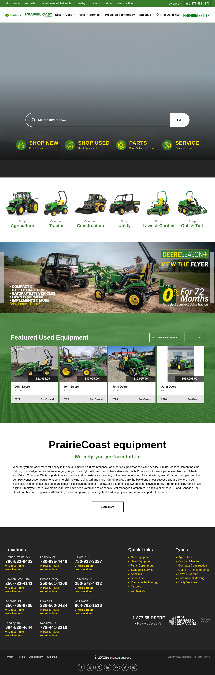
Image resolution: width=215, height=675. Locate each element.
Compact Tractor (189, 561)
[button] (2, 277)
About (109, 3)
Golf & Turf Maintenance (194, 569)
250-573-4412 (88, 583)
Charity (81, 3)
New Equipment (141, 557)
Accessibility (36, 656)
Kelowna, (13, 601)
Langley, (13, 623)
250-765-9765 (18, 605)
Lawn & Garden (188, 573)
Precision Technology (144, 582)
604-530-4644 (18, 627)
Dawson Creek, (17, 579)
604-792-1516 (88, 605)
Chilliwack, (84, 601)
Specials (136, 573)
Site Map (52, 656)
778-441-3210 (53, 627)
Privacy (9, 656)
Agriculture (185, 557)
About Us (137, 578)
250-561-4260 (53, 583)
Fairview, (48, 557)
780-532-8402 (18, 561)
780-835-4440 (53, 561)
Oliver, (46, 601)
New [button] (58, 14)
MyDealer (30, 3)
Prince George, (52, 579)
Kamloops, (84, 579)
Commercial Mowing (191, 578)
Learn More (107, 507)
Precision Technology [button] (120, 14)
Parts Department (142, 565)
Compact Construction (192, 565)
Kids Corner (12, 3)
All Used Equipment (165, 337)
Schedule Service (142, 569)
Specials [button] (145, 14)
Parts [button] (81, 14)
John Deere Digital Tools (56, 3)
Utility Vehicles (187, 582)
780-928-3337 (88, 561)
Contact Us (138, 590)
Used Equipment (141, 561)
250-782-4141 (18, 583)
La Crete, (83, 557)
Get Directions (14, 569)
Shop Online (125, 3)
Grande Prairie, (17, 557)
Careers (95, 3)
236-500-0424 (53, 605)
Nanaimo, (48, 623)
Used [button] (69, 14)
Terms (21, 656)
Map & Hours (14, 565)
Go (180, 120)
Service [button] (95, 14)
